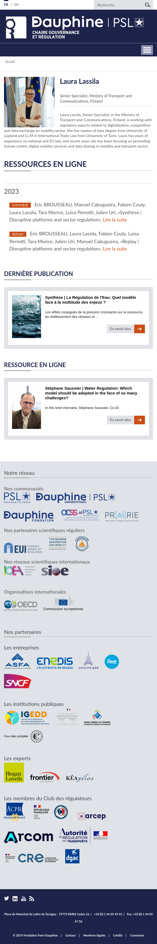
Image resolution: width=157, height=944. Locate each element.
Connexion (137, 935)
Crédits (117, 935)
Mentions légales (94, 935)
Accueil (10, 61)
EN (16, 4)
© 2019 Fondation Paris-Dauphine (35, 935)
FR (6, 4)
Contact (70, 935)
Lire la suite (115, 219)
